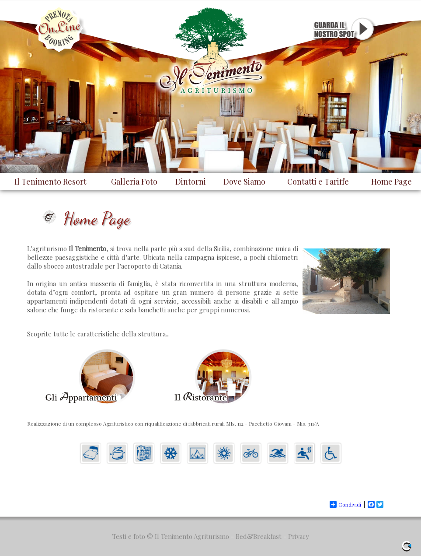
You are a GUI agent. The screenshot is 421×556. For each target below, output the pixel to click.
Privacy (298, 536)
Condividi (345, 504)
